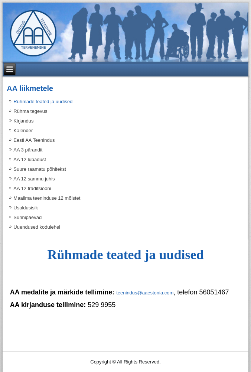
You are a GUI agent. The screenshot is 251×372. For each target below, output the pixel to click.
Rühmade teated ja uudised (42, 101)
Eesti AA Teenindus (34, 140)
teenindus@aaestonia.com (144, 293)
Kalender (23, 130)
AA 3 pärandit (27, 150)
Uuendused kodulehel (36, 227)
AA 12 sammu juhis (34, 179)
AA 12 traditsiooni (32, 188)
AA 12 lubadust (29, 159)
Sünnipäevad (27, 217)
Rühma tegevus (30, 111)
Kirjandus (23, 121)
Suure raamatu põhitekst (39, 169)
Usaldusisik (25, 208)
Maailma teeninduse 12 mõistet (46, 198)
